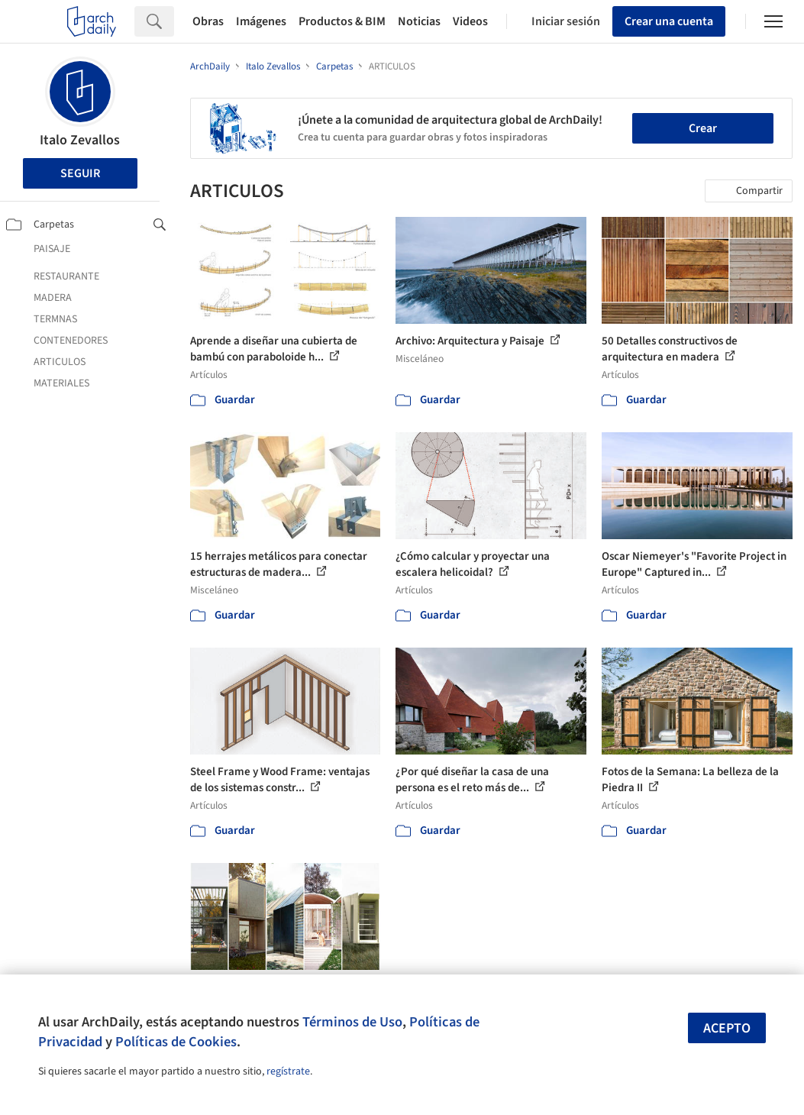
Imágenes (261, 21)
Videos (470, 21)
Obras (208, 21)
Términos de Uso (352, 1022)
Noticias (419, 21)
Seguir (80, 173)
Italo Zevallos (80, 140)
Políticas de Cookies (176, 1042)
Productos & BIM (342, 21)
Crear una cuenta (669, 21)
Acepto (727, 1028)
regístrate (288, 1071)
